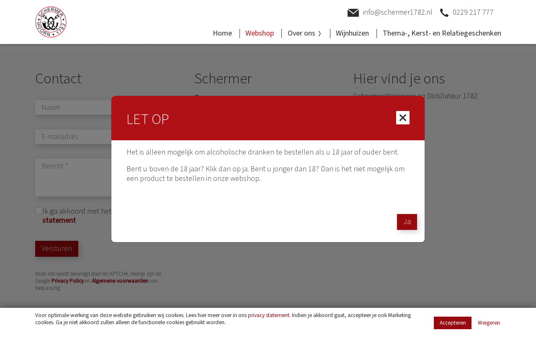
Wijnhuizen (352, 33)
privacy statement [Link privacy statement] (268, 315)
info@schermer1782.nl (390, 13)
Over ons (305, 33)
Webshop (259, 33)
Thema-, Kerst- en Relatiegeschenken (442, 33)
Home (222, 33)
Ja (407, 222)
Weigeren (489, 323)
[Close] (403, 117)
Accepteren (453, 323)
